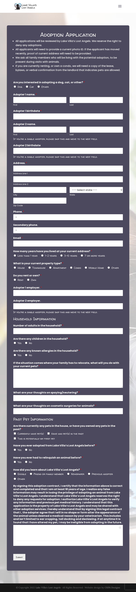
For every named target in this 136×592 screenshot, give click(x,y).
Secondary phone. (26, 226)
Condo (77, 268)
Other (45, 89)
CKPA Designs (112, 587)
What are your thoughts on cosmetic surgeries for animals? (55, 404)
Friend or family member (49, 472)
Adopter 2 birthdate (27, 147)
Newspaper (77, 472)
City (16, 196)
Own (33, 280)
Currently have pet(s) (31, 432)
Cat (32, 89)
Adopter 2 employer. (27, 301)
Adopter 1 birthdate (28, 113)
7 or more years (94, 256)
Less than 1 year (28, 256)
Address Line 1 (21, 175)
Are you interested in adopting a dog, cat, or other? (49, 85)
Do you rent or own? (28, 276)
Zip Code (18, 206)
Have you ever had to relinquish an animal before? (48, 456)
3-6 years (70, 256)
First (16, 107)
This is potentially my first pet (36, 437)
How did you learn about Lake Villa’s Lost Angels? (47, 468)
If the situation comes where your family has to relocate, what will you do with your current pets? (66, 364)
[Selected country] (16, 218)
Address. (20, 164)
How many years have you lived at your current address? (53, 252)
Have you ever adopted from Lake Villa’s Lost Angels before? (55, 444)
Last (72, 107)
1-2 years (51, 256)
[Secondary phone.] (68, 231)
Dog (20, 89)
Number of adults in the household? (38, 325)
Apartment (59, 268)
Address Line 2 (21, 185)
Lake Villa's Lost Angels (48, 587)
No (30, 342)
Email (18, 239)
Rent (21, 280)
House (21, 268)
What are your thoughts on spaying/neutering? (46, 391)
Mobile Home (95, 268)
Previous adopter (101, 472)
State (72, 196)
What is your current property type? (38, 264)
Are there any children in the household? (42, 338)
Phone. (19, 213)
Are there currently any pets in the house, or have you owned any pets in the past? (64, 426)
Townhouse (39, 268)
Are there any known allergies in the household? (47, 350)
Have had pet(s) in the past (67, 432)
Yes (20, 342)
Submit (19, 554)
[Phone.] (68, 218)
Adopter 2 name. (25, 126)
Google (22, 472)
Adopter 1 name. (25, 97)
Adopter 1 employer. (28, 287)
